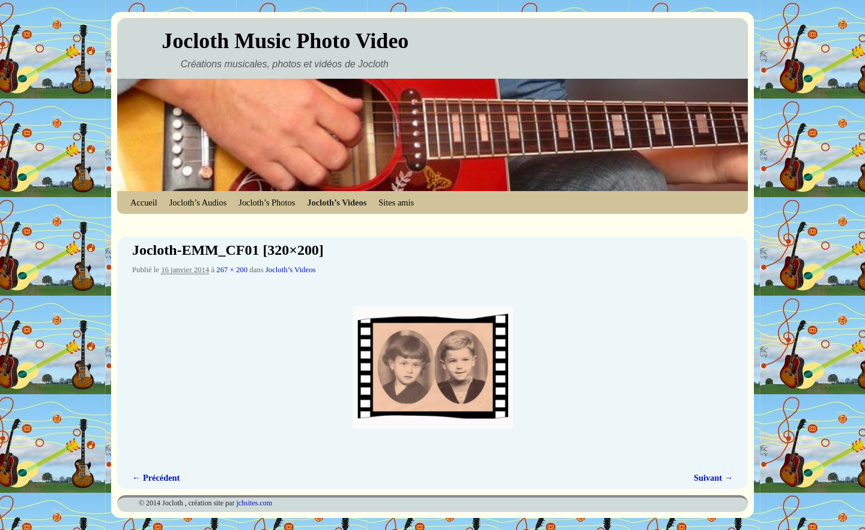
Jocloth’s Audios (198, 202)
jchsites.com (254, 503)
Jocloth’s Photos (266, 202)
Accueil (143, 202)
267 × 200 (231, 270)
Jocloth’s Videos (336, 202)
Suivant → (713, 478)
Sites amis (396, 202)
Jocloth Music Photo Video (285, 41)
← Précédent (156, 478)
